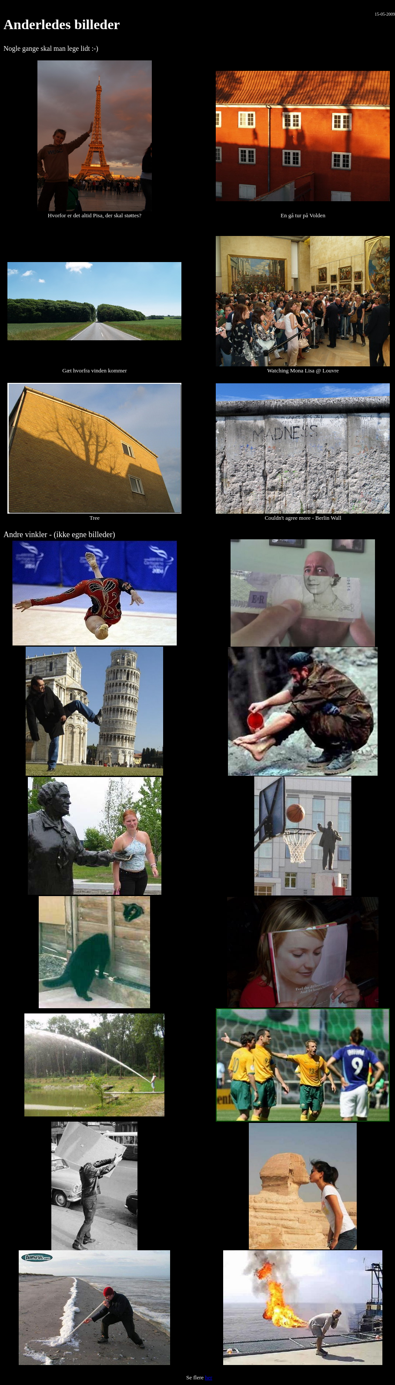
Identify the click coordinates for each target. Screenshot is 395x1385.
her (208, 1377)
